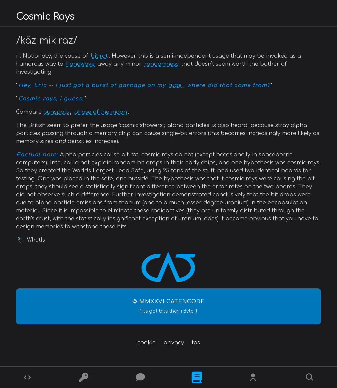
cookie (146, 343)
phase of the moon (100, 112)
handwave (80, 64)
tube (175, 85)
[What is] (196, 377)
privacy (173, 343)
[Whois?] (253, 377)
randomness (161, 64)
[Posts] (140, 377)
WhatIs (36, 240)
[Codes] (27, 377)
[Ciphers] (83, 377)
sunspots (56, 112)
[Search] (309, 377)
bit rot (99, 56)
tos (196, 343)
